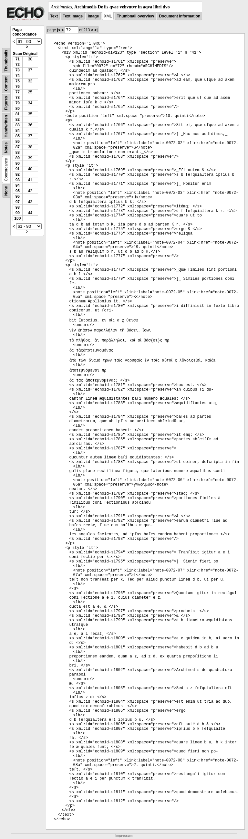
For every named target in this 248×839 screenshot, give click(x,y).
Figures (6, 103)
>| (96, 30)
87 (18, 147)
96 (18, 196)
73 (18, 70)
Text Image (73, 16)
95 (18, 191)
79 (18, 103)
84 (18, 130)
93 (18, 180)
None (6, 191)
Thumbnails (6, 60)
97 (18, 202)
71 (18, 59)
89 (18, 158)
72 (18, 64)
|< (58, 30)
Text (54, 16)
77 (18, 92)
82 (18, 119)
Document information (179, 16)
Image (93, 16)
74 (18, 75)
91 (18, 169)
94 (18, 185)
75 (18, 81)
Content (6, 84)
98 (18, 207)
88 (18, 152)
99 (18, 213)
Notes (6, 147)
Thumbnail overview (135, 16)
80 (18, 108)
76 (18, 86)
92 (18, 174)
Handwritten (6, 126)
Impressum (123, 835)
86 (18, 141)
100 (17, 218)
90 (18, 163)
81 (18, 114)
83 (18, 125)
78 (18, 97)
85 (18, 136)
